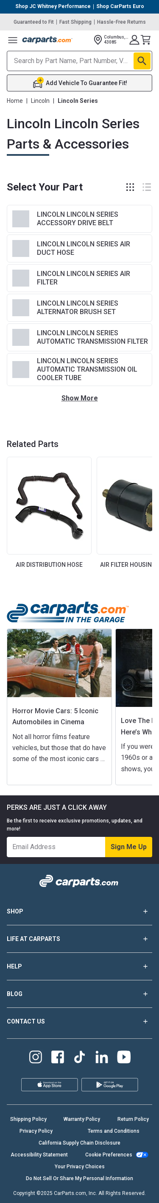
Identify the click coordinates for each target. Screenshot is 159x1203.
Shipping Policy (28, 1119)
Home (15, 100)
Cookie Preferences (108, 1155)
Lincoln (40, 100)
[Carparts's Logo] (47, 40)
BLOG (79, 994)
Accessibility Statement (39, 1155)
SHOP (79, 911)
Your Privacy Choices (80, 1167)
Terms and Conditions (113, 1131)
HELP (79, 966)
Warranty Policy (82, 1119)
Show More (79, 398)
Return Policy (133, 1119)
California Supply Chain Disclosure (79, 1143)
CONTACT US (79, 1021)
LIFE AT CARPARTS (79, 939)
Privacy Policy (36, 1131)
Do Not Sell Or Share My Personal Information (79, 1178)
